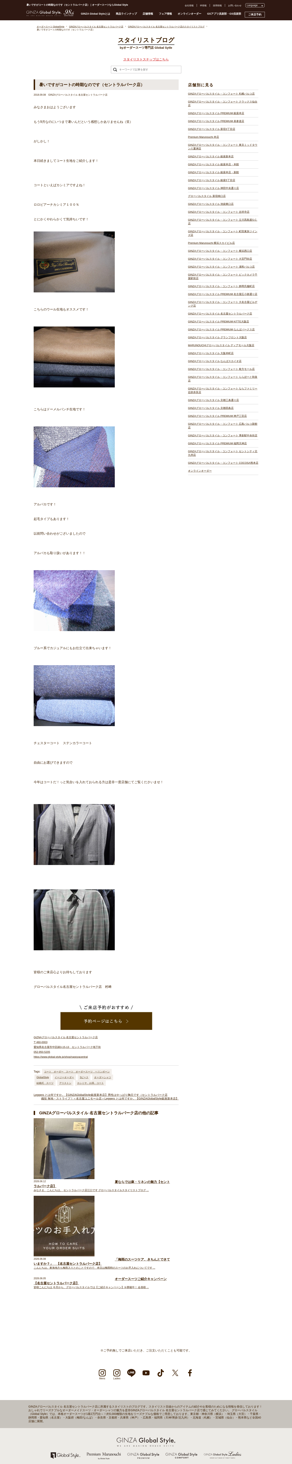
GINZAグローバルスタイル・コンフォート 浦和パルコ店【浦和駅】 (112, 1452)
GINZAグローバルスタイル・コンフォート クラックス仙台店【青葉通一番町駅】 (118, 1386)
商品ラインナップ (126, 13)
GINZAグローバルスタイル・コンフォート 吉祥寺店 (218, 211)
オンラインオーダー (189, 13)
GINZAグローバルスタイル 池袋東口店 (211, 203)
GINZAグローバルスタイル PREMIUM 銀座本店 (216, 113)
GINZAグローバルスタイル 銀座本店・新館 (213, 172)
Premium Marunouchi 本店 (203, 136)
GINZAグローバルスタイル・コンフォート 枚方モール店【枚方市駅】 (208, 1419)
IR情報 (203, 5)
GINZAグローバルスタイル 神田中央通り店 (213, 188)
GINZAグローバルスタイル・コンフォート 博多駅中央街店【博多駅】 (208, 1445)
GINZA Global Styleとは (95, 13)
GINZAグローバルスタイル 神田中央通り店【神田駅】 (105, 1419)
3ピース (84, 1077)
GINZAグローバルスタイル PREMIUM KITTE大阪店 (218, 321)
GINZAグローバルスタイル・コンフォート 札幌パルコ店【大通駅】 (112, 1383)
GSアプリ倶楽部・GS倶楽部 (224, 13)
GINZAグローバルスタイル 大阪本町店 (211, 353)
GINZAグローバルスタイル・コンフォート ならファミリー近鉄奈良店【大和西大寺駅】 (217, 1426)
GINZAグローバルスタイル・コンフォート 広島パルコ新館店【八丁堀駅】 (210, 1437)
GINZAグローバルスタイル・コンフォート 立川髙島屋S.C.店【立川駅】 (114, 1434)
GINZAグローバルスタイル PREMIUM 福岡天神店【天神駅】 (203, 1441)
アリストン (65, 1083)
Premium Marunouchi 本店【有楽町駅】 (98, 1401)
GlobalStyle (42, 1077)
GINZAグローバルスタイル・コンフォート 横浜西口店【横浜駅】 (110, 1445)
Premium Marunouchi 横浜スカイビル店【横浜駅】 (103, 1441)
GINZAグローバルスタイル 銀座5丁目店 (211, 180)
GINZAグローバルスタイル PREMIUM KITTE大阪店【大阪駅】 (204, 1397)
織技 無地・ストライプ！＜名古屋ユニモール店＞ (72, 1098)
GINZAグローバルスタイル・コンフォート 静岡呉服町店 (221, 286)
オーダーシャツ (102, 1077)
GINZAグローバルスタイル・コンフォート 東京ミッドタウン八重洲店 (222, 146)
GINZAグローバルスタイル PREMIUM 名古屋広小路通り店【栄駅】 (206, 1386)
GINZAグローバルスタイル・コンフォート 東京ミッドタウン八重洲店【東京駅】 (118, 1404)
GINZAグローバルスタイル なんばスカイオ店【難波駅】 (201, 1415)
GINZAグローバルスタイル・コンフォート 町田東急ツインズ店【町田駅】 (115, 1437)
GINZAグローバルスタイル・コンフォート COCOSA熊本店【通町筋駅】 (209, 1452)
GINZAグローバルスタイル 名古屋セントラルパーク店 (220, 313)
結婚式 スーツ (45, 1083)
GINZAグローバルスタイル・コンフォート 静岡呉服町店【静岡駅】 (206, 1383)
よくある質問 (31, 1394)
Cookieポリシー (32, 1415)
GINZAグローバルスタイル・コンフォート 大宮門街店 (220, 258)
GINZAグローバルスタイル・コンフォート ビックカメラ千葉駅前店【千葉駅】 (212, 1379)
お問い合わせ (235, 5)
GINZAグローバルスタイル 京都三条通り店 (213, 400)
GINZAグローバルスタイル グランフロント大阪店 (217, 337)
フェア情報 (165, 13)
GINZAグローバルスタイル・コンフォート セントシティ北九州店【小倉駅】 (211, 1448)
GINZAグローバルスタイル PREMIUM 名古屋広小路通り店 (222, 294)
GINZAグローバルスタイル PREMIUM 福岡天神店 (217, 443)
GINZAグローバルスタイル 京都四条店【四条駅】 (198, 1430)
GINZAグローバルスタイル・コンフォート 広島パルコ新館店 (222, 425)
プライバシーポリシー (35, 1412)
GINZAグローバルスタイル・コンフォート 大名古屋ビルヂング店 (222, 304)
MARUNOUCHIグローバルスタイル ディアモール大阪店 (221, 345)
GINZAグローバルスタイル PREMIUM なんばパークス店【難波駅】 (206, 1401)
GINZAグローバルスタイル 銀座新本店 (211, 156)
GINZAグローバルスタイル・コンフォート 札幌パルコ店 (221, 93)
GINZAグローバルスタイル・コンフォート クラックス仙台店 (222, 103)
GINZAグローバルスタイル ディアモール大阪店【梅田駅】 (202, 1408)
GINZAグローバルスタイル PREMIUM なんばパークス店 (221, 329)
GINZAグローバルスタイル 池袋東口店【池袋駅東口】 (105, 1426)
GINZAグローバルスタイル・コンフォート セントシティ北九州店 (222, 453)
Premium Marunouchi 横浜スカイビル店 (211, 242)
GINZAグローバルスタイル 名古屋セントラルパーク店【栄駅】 (204, 1394)
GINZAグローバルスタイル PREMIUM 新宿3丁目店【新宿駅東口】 (111, 1397)
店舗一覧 (28, 1386)
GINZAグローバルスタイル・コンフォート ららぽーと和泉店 (222, 378)
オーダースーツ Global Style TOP (41, 1379)
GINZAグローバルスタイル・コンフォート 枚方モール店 (221, 369)
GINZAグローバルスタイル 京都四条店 (211, 408)
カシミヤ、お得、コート (90, 1083)
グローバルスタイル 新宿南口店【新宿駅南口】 (101, 1423)
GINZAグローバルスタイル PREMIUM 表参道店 (216, 121)
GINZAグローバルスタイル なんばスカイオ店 (215, 361)
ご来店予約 (254, 14)
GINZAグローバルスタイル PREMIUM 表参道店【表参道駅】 (108, 1394)
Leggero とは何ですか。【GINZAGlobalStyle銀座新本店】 (71, 1094)
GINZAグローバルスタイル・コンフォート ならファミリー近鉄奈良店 (222, 390)
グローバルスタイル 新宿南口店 (207, 196)
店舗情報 (148, 13)
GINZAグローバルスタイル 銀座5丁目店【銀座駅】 (103, 1415)
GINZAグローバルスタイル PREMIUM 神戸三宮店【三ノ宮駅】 (204, 1434)
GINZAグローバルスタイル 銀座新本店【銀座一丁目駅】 (106, 1408)
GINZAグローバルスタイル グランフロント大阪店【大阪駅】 (203, 1404)
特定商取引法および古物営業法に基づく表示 (46, 1419)
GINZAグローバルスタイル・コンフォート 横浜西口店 (220, 250)
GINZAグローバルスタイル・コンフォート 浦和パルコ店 (221, 266)
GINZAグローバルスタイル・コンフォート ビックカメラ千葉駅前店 (222, 276)
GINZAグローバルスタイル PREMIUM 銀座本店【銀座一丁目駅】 (110, 1390)
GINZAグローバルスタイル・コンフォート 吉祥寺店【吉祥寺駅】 (110, 1430)
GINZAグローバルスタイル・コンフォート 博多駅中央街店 (222, 435)
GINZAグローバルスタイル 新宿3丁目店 (211, 129)
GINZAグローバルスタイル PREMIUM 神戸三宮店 (217, 415)
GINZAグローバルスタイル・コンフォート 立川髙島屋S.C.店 (222, 221)
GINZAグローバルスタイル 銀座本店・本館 (213, 164)
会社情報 (189, 5)
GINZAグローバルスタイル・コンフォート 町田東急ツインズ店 (222, 233)
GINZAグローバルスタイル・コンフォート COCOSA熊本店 (223, 462)
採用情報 (217, 5)
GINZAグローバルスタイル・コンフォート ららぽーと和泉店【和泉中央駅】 (211, 1423)
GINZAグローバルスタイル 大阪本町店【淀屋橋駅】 (199, 1412)
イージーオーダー (64, 1077)
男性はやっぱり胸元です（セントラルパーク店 (137, 1094)
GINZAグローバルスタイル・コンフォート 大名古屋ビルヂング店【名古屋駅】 (212, 1390)
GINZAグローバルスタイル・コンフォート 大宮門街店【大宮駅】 (110, 1448)
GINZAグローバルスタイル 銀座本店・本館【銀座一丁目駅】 (108, 1412)
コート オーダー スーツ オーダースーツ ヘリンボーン (77, 1071)
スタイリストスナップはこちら (146, 59)
